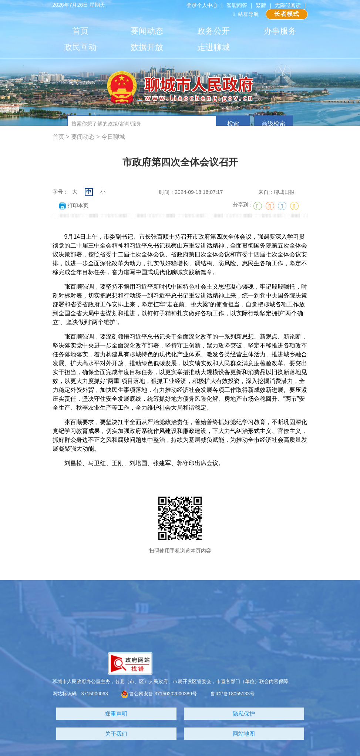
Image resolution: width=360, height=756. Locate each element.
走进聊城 (213, 47)
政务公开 (213, 31)
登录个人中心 (202, 5)
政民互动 (80, 47)
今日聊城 (113, 137)
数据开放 (147, 47)
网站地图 (244, 733)
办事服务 (280, 31)
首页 (80, 31)
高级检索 (273, 123)
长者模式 (287, 14)
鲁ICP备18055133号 (233, 693)
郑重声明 (116, 713)
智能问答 (236, 5)
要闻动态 (147, 31)
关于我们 (116, 733)
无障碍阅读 (288, 5)
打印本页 (73, 205)
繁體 (261, 5)
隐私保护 (244, 713)
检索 (233, 123)
